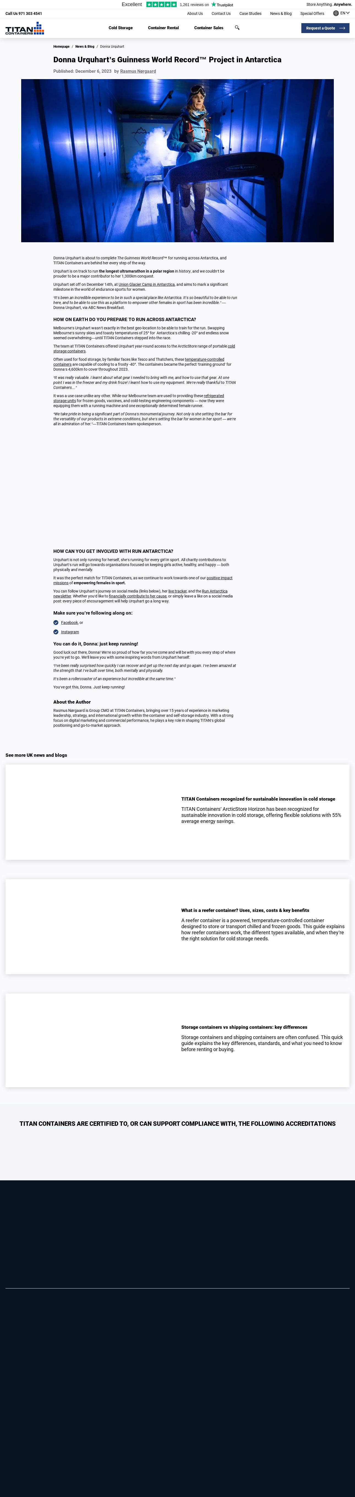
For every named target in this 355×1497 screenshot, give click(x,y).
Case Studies (250, 13)
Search (237, 27)
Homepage (61, 47)
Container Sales (208, 28)
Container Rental (163, 28)
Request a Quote (320, 28)
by (135, 71)
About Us (195, 13)
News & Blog (281, 13)
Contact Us (221, 13)
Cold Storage (121, 28)
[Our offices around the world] (341, 13)
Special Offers (312, 13)
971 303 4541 (24, 13)
